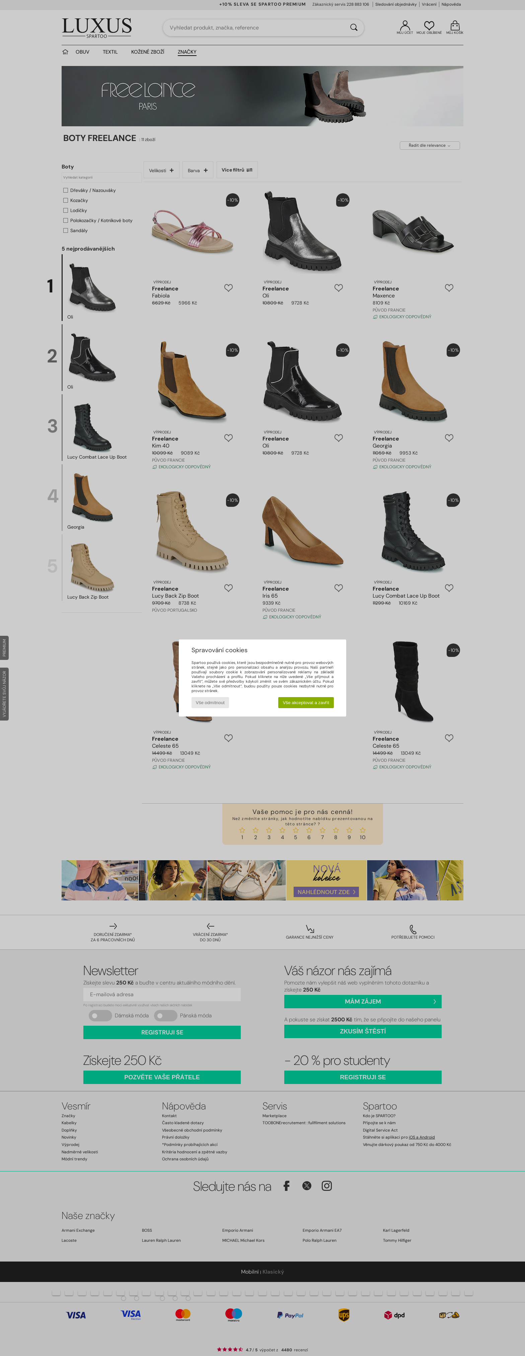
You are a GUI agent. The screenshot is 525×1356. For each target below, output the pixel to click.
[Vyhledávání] (354, 27)
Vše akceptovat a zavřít (306, 702)
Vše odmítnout (210, 702)
